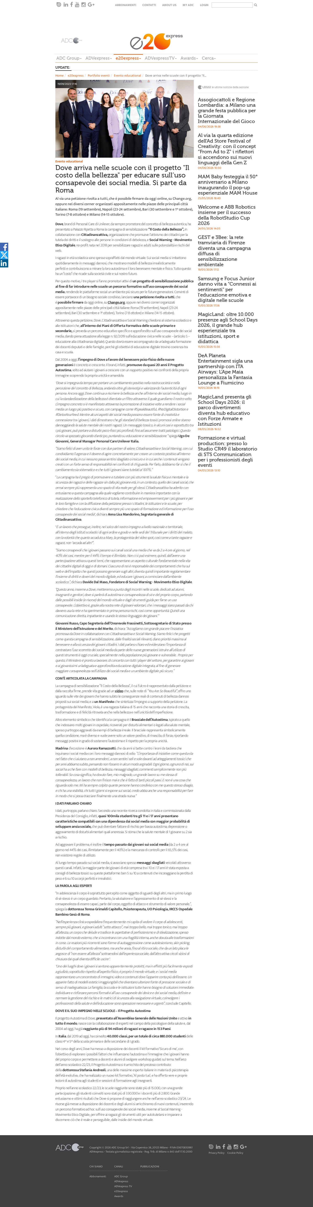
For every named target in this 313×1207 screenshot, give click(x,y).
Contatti (149, 5)
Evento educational (127, 75)
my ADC (188, 5)
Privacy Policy (216, 1153)
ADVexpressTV (161, 58)
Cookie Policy (235, 1153)
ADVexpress (99, 58)
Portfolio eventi (99, 75)
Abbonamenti (125, 5)
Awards (189, 58)
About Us (169, 5)
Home (59, 75)
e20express (128, 58)
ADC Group (69, 58)
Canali (118, 1166)
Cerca (209, 58)
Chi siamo (96, 1166)
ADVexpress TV (123, 1186)
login (204, 5)
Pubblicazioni (149, 1166)
